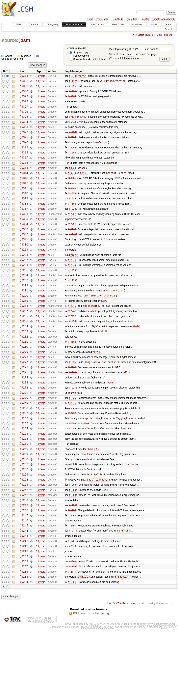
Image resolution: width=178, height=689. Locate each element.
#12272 (72, 453)
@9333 (24, 76)
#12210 (72, 333)
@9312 (24, 196)
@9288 (24, 333)
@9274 (24, 413)
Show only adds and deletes (87, 59)
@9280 (24, 379)
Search (168, 29)
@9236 (24, 631)
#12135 (73, 253)
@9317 (24, 168)
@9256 (24, 516)
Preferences (102, 19)
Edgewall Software (42, 681)
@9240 (24, 608)
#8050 (71, 190)
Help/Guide (117, 19)
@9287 (24, 339)
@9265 (24, 465)
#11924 (82, 76)
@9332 (24, 82)
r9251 (126, 407)
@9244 (24, 585)
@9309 (24, 213)
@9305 (24, 236)
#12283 (72, 402)
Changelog (52, 24)
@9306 (24, 231)
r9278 (104, 327)
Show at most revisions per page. (133, 54)
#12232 (73, 225)
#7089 (72, 464)
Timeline (34, 24)
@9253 (24, 533)
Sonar (169, 24)
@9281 (24, 373)
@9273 (24, 419)
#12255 (73, 87)
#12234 (72, 144)
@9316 (24, 173)
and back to (158, 49)
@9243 (24, 591)
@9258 (24, 505)
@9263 (24, 476)
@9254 (24, 528)
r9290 (74, 305)
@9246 (24, 573)
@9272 (24, 425)
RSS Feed (79, 674)
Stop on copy (79, 52)
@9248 (24, 562)
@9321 (24, 145)
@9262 (24, 482)
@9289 (24, 328)
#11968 (85, 464)
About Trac (132, 19)
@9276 (24, 402)
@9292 (24, 311)
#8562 (72, 619)
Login (90, 19)
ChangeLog (101, 674)
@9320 (24, 150)
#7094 (71, 185)
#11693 (72, 162)
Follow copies (79, 55)
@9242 (24, 596)
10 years (40, 76)
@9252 (24, 539)
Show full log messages (124, 58)
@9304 (24, 242)
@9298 (24, 276)
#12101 (72, 579)
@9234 (24, 642)
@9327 (24, 111)
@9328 (24, 105)
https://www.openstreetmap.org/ (158, 684)
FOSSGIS (94, 684)
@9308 (24, 219)
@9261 (24, 488)
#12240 (73, 139)
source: (10, 40)
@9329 (24, 99)
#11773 (72, 207)
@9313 (24, 191)
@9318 (24, 162)
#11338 (72, 642)
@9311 (24, 202)
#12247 (72, 339)
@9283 (24, 362)
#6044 (71, 202)
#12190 (72, 345)
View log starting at (127, 49)
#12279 (74, 276)
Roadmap (137, 24)
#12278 (72, 282)
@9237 (24, 625)
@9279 (24, 385)
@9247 (24, 568)
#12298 (72, 156)
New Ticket (118, 24)
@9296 (24, 288)
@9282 (24, 368)
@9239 (24, 613)
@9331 (24, 88)
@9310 (24, 208)
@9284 (24, 356)
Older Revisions (164, 35)
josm (24, 40)
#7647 (83, 122)
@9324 (24, 128)
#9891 (136, 356)
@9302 (24, 253)
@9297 (24, 282)
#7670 (72, 122)
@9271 (24, 431)
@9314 (24, 185)
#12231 (84, 185)
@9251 (24, 545)
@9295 (24, 293)
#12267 (72, 567)
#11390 (73, 556)
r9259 (97, 493)
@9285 (24, 350)
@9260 (24, 493)
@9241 (24, 602)
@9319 (24, 156)
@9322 (24, 139)
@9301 (24, 259)
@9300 (24, 265)
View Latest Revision (142, 35)
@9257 (24, 511)
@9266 (24, 459)
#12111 (73, 585)
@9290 (24, 322)
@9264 (24, 470)
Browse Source (74, 24)
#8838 (72, 179)
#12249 (72, 287)
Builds (154, 24)
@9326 (24, 116)
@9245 (24, 579)
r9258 (110, 419)
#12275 (73, 425)
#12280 (72, 247)
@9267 (24, 453)
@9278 (24, 391)
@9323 (24, 133)
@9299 (24, 270)
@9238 (24, 619)
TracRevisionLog (127, 663)
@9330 (24, 93)
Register (145, 19)
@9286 (24, 345)
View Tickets (97, 24)
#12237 (72, 242)
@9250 (24, 551)
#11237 (72, 562)
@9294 (24, 299)
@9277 (24, 396)
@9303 (24, 248)
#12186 (73, 76)
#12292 (73, 213)
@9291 (24, 316)
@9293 (24, 305)
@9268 (24, 448)
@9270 (24, 436)
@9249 (24, 556)
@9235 (24, 636)
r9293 (74, 293)
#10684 (72, 373)
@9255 (24, 522)
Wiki (18, 24)
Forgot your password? (163, 19)
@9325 (24, 122)
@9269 (24, 442)
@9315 (24, 179)
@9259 (24, 499)
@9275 (24, 408)
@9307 (24, 225)
